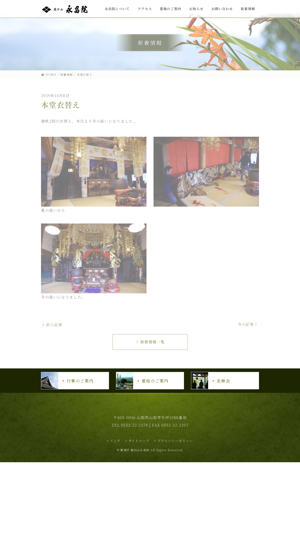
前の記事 (52, 324)
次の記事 (248, 324)
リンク (115, 440)
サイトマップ (139, 440)
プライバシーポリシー (175, 440)
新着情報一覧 (150, 342)
